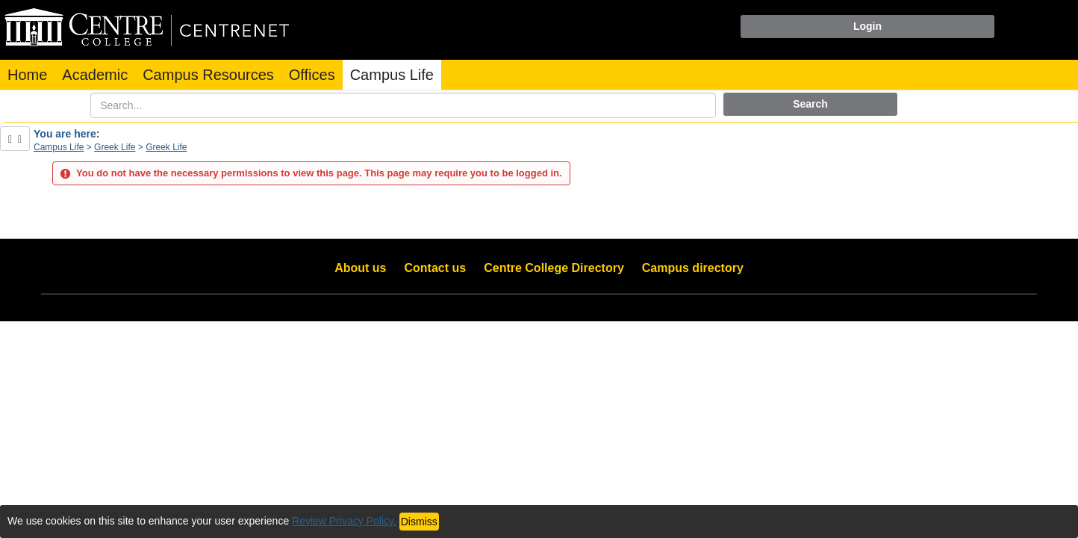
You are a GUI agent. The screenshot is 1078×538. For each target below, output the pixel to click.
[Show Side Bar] (15, 138)
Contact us (436, 268)
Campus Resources (208, 75)
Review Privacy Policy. (344, 521)
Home (27, 75)
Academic (95, 75)
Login (867, 26)
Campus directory (693, 268)
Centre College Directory (554, 268)
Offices (312, 75)
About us (360, 268)
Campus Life (392, 75)
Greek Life (114, 147)
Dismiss (419, 522)
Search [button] (810, 104)
